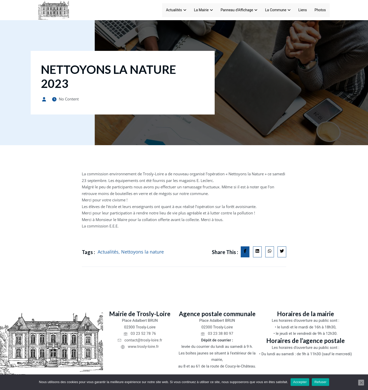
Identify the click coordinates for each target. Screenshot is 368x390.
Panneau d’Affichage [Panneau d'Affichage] (239, 10)
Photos (320, 10)
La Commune (278, 10)
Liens (302, 10)
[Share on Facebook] (245, 252)
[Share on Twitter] (282, 252)
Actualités (176, 10)
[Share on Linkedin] (257, 252)
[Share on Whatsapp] (270, 252)
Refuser (320, 382)
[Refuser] (361, 383)
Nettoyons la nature (142, 252)
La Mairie (203, 10)
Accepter (300, 382)
